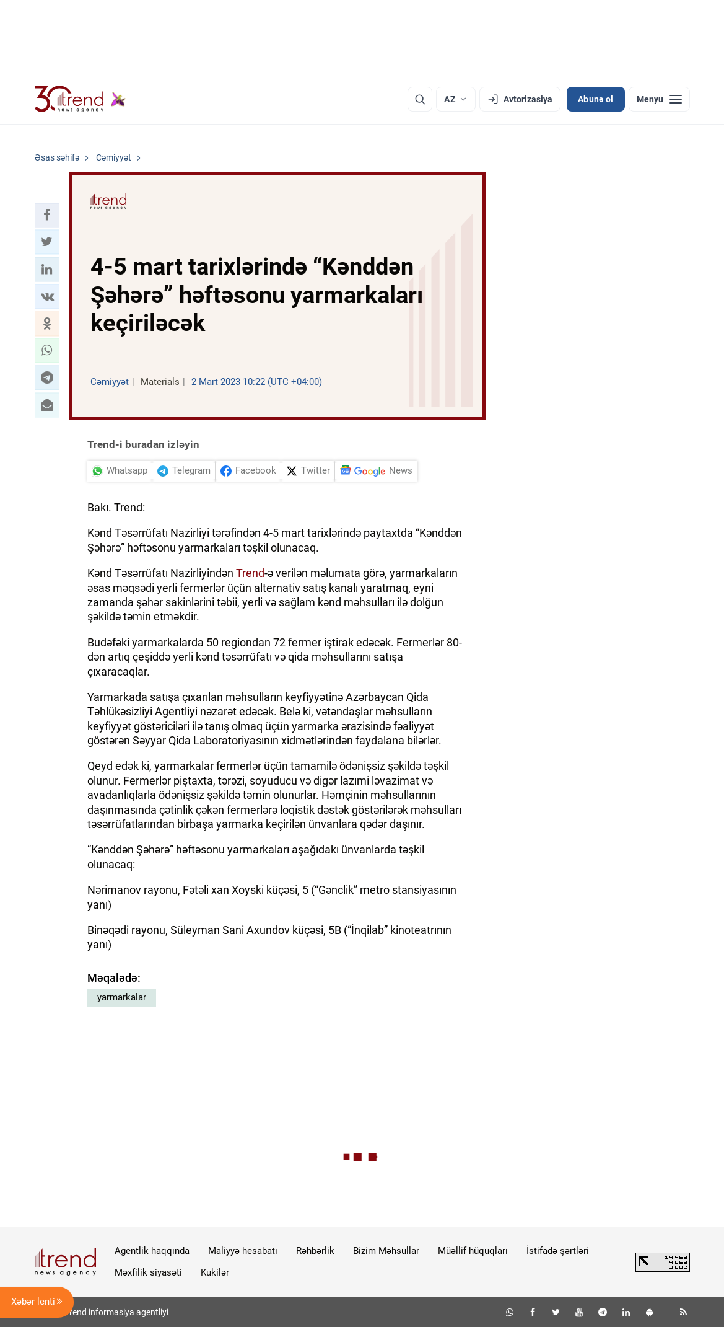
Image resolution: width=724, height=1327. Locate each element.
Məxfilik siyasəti (148, 1272)
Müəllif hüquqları (473, 1250)
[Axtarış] (420, 99)
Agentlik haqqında (152, 1250)
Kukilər (215, 1272)
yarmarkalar (121, 997)
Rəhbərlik (315, 1250)
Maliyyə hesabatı (242, 1250)
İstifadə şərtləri (557, 1250)
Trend (250, 573)
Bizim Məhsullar (386, 1250)
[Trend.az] (80, 99)
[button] (47, 215)
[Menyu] (659, 99)
